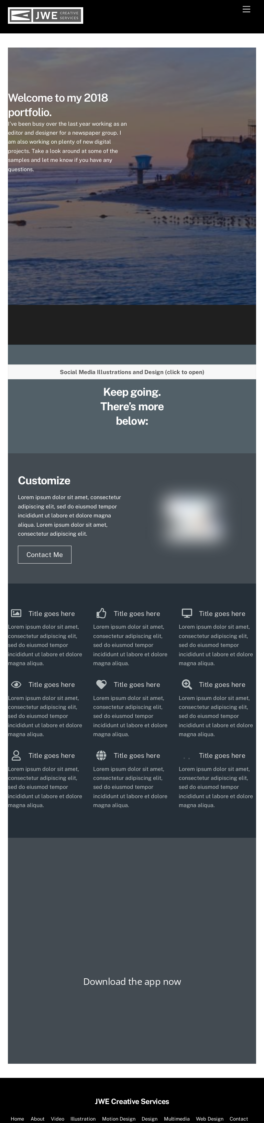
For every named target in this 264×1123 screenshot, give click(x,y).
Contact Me (44, 483)
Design (149, 1047)
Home (17, 1047)
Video (57, 1047)
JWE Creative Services (128, 1060)
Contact (239, 1047)
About (38, 1047)
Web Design (209, 1047)
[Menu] (246, 9)
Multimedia (177, 1047)
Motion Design (118, 1047)
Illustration (83, 1047)
